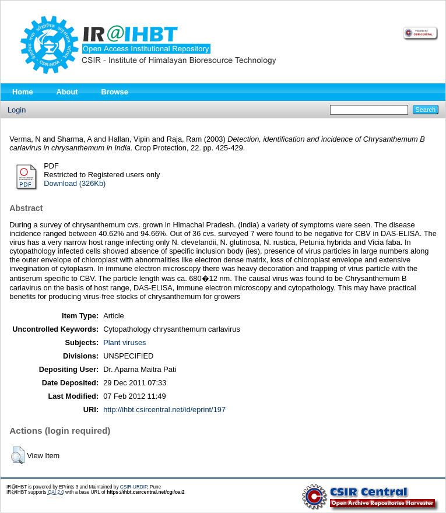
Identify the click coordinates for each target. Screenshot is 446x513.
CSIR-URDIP (134, 487)
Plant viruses (124, 342)
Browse (114, 91)
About (67, 91)
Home (22, 91)
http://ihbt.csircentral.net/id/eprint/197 (164, 409)
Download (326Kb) (75, 183)
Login (17, 110)
